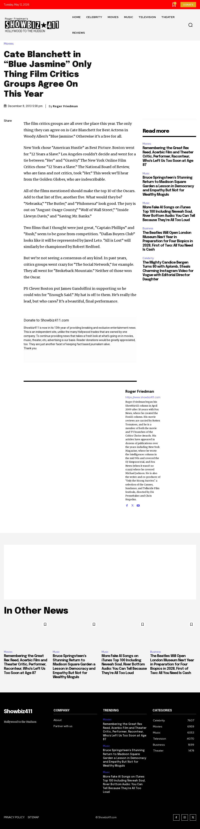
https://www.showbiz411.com (142, 397)
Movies (10, 43)
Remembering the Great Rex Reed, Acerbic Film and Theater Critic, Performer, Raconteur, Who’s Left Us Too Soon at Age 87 (168, 156)
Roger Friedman (65, 106)
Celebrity (148, 258)
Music (146, 173)
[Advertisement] (100, 572)
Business (148, 228)
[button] (190, 25)
